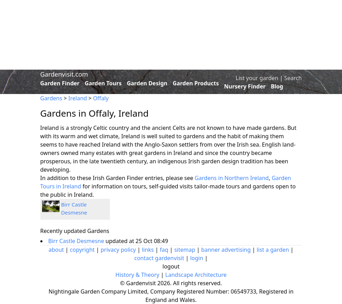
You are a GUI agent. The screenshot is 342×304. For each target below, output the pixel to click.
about (56, 250)
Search (293, 78)
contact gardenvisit (159, 258)
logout (171, 266)
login (196, 258)
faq (164, 250)
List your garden (257, 78)
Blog (277, 86)
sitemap (184, 250)
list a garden (273, 250)
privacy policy (118, 250)
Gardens (51, 98)
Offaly (101, 98)
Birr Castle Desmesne (77, 241)
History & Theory (137, 275)
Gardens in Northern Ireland (231, 178)
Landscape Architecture (195, 275)
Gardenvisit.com (64, 74)
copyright (82, 250)
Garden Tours (103, 83)
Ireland (77, 98)
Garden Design (147, 83)
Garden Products (196, 83)
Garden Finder (60, 83)
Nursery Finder (244, 86)
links (148, 250)
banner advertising (225, 250)
